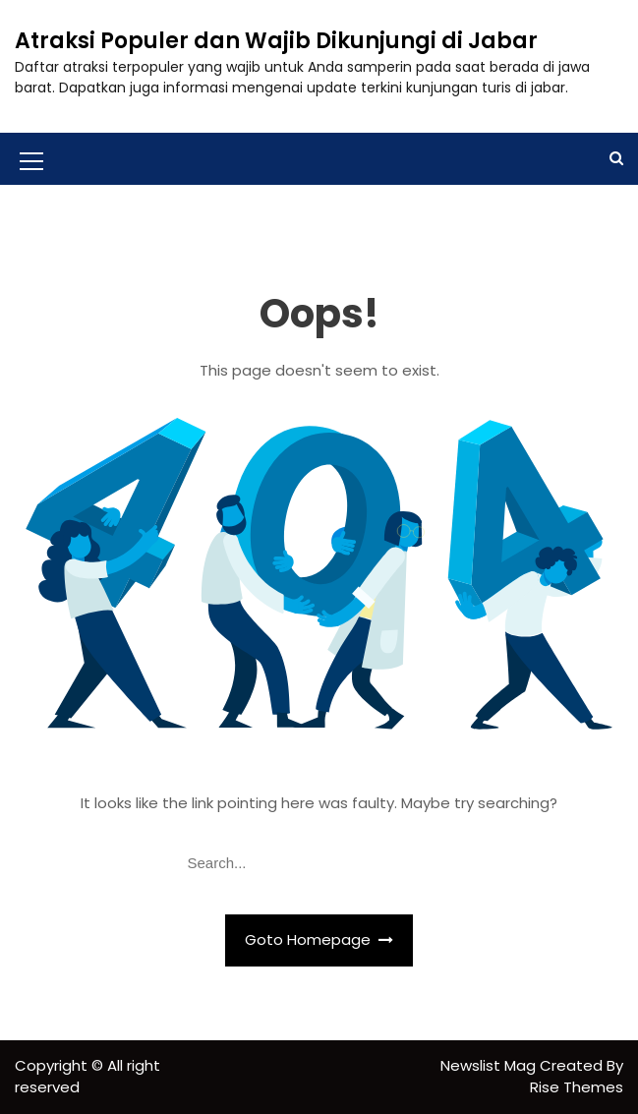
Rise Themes (576, 1087)
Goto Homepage (319, 939)
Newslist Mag (490, 1065)
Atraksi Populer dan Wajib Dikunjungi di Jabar (276, 41)
